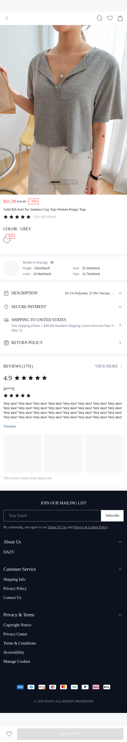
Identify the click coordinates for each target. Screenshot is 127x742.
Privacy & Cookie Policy (90, 527)
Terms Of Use (57, 527)
